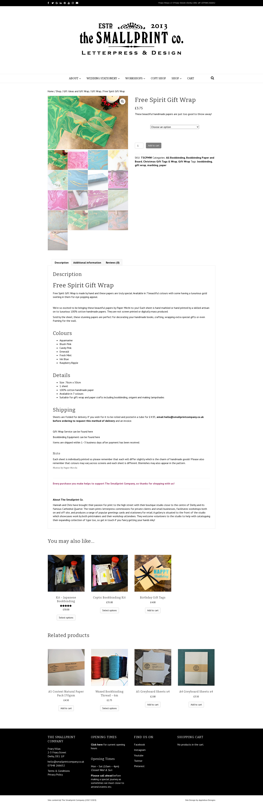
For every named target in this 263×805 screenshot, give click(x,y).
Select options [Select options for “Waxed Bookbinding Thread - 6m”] (109, 707)
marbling (152, 165)
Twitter (138, 760)
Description (62, 262)
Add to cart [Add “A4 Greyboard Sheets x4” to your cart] (196, 704)
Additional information (87, 262)
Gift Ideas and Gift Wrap (76, 91)
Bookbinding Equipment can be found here (76, 436)
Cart (190, 78)
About (73, 78)
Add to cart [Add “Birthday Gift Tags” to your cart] (152, 610)
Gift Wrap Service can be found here (73, 431)
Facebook (139, 744)
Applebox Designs (207, 800)
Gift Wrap (96, 91)
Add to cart (153, 145)
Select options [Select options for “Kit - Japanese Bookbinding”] (66, 617)
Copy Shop (158, 78)
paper (162, 165)
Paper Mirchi (123, 307)
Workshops (134, 78)
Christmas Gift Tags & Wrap (160, 161)
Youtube (138, 755)
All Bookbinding (175, 157)
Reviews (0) (112, 262)
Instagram (140, 750)
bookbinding (204, 161)
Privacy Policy (55, 774)
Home (51, 91)
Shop (175, 78)
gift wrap (140, 165)
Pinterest (139, 766)
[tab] (61, 262)
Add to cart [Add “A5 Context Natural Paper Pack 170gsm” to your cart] (66, 707)
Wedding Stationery (102, 78)
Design (139, 126)
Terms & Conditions (59, 770)
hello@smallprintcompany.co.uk (184, 416)
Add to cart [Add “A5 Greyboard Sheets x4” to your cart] (152, 704)
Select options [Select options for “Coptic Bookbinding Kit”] (109, 610)
